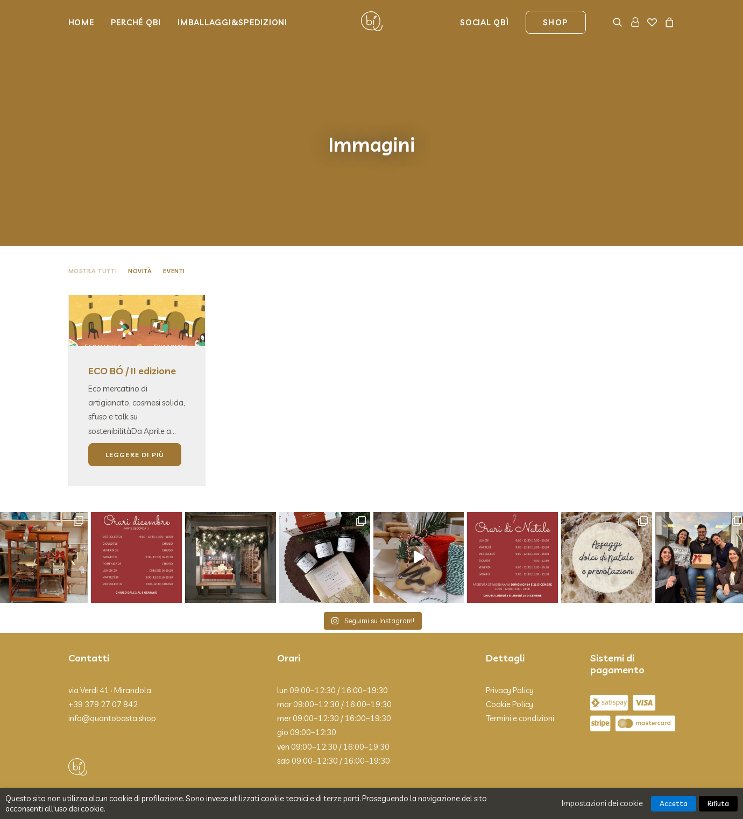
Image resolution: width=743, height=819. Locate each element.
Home (81, 22)
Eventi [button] (174, 258)
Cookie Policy (509, 691)
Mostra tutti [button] (92, 258)
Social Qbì (484, 22)
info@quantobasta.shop (112, 706)
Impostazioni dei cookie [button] (602, 803)
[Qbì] (371, 21)
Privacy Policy (510, 677)
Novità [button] (140, 258)
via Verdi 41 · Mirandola (109, 677)
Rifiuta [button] (718, 803)
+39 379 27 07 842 (103, 691)
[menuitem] (85, 21)
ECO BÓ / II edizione (132, 358)
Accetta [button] (674, 803)
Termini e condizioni (520, 706)
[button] (619, 21)
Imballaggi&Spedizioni (232, 22)
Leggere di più (135, 442)
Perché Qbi (136, 22)
